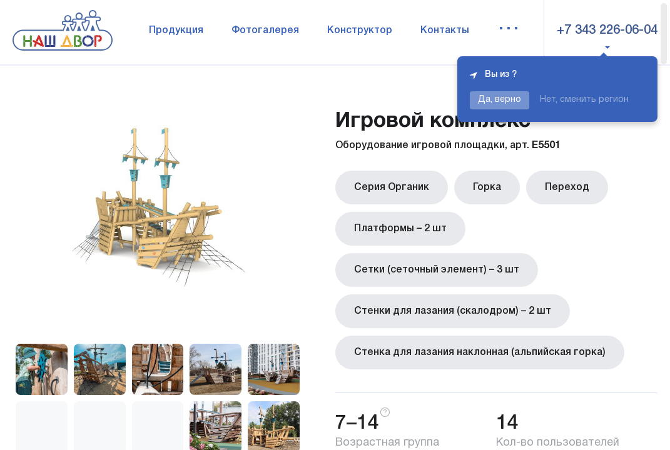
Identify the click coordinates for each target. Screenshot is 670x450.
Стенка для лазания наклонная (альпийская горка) (480, 352)
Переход (567, 187)
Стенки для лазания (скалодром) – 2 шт (452, 311)
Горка (487, 187)
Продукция (176, 30)
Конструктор (359, 30)
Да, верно (499, 100)
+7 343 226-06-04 (607, 30)
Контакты (444, 30)
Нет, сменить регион (584, 100)
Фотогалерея (265, 30)
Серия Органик (391, 187)
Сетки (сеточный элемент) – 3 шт (436, 270)
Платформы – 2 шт (400, 228)
